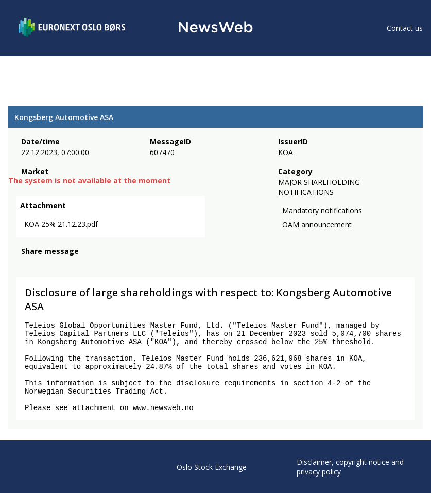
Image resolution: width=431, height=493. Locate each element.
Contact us (405, 28)
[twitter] (43, 265)
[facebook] (27, 265)
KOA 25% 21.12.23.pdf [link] (61, 224)
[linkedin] (62, 265)
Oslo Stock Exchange (212, 467)
